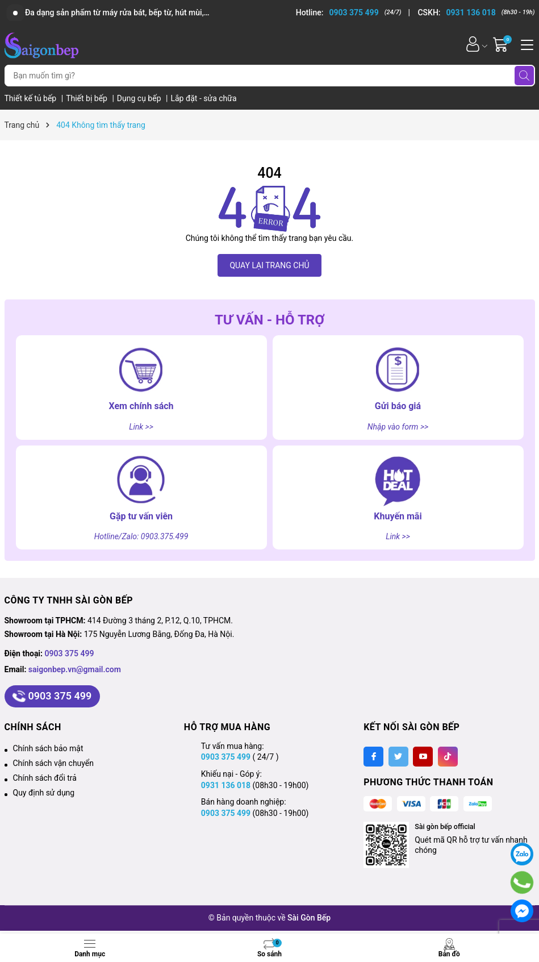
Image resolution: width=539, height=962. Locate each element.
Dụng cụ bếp (140, 98)
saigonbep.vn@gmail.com (74, 669)
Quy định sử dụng (44, 792)
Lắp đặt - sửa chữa (203, 98)
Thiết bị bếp (87, 98)
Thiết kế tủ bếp (32, 98)
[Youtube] (423, 757)
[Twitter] (398, 757)
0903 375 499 (69, 653)
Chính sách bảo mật (48, 748)
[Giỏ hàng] (502, 44)
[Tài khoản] (472, 44)
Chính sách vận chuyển (53, 763)
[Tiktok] (448, 757)
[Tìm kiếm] (524, 75)
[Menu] (525, 44)
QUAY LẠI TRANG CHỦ (269, 265)
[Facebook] (373, 757)
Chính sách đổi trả (45, 777)
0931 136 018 (225, 785)
